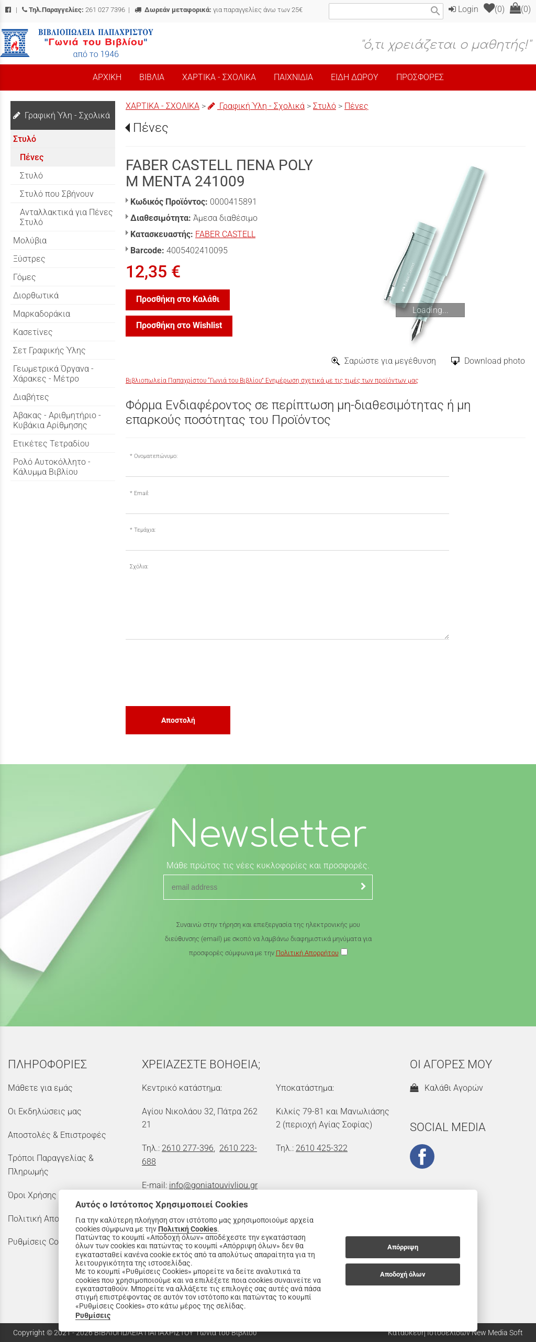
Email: (141, 493)
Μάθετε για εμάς (40, 1088)
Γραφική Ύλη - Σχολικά (256, 106)
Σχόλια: (139, 566)
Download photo (494, 361)
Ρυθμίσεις (92, 1315)
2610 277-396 (188, 1148)
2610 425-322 (322, 1148)
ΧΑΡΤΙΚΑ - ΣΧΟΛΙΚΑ (162, 106)
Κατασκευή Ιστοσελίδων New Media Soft (455, 1332)
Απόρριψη (402, 1247)
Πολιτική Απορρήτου (307, 953)
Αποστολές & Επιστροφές (57, 1135)
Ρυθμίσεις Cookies (43, 1242)
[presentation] (205, 672)
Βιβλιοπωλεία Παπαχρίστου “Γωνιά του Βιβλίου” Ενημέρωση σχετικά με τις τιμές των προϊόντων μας (272, 380)
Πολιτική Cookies (187, 1229)
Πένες (356, 106)
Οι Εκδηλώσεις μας (45, 1111)
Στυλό (324, 106)
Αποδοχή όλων (403, 1274)
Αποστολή (178, 720)
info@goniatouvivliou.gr (213, 1185)
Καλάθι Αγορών (446, 1088)
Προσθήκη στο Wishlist (179, 325)
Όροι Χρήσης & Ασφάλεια (55, 1195)
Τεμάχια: (144, 530)
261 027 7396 (73, 10)
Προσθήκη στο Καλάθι (177, 299)
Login (463, 9)
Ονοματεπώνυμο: (155, 456)
